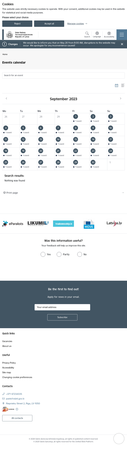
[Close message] (122, 44)
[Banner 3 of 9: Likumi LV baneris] (63, 223)
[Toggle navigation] (121, 34)
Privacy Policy (9, 362)
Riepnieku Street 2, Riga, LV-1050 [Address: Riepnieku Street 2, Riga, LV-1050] (23, 403)
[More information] (17, 409)
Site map (6, 372)
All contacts (17, 418)
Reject (17, 23)
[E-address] (8, 409)
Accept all (49, 23)
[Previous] (6, 223)
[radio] (46, 254)
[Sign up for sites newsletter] (62, 317)
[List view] (123, 85)
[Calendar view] (116, 85)
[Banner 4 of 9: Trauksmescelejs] (88, 223)
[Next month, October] (120, 98)
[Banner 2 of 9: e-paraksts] (38, 223)
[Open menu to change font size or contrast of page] (109, 35)
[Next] (120, 223)
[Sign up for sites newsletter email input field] (62, 307)
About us (6, 346)
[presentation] (25, 269)
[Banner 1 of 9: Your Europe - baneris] (12, 223)
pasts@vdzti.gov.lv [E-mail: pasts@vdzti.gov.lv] (15, 398)
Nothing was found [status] (63, 178)
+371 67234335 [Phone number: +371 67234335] (14, 394)
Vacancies (7, 341)
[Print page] (63, 193)
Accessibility (8, 367)
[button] (81, 119)
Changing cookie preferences (17, 377)
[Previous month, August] (6, 98)
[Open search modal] (87, 35)
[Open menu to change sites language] (97, 34)
